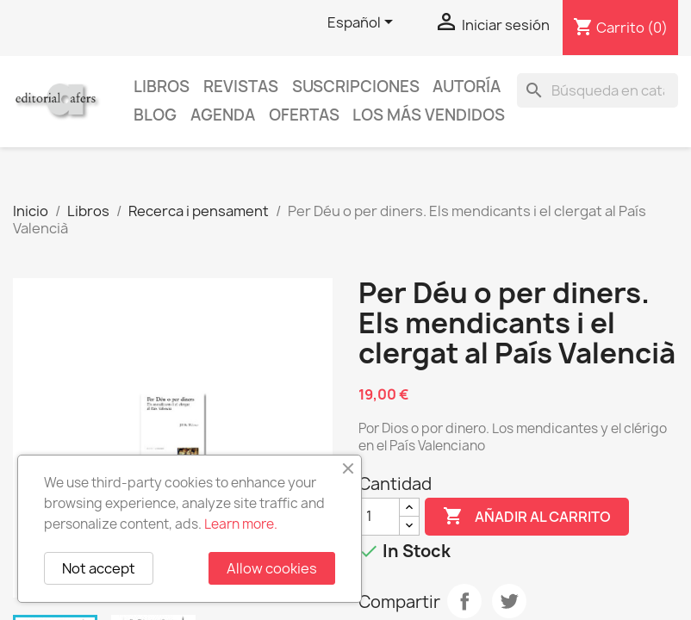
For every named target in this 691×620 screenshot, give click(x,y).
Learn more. (240, 524)
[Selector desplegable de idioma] (363, 23)
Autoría (467, 86)
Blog (155, 115)
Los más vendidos (428, 115)
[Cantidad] (379, 517)
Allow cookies (272, 568)
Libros (162, 86)
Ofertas (304, 115)
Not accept (98, 568)
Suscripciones (356, 86)
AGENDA (222, 115)
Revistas (240, 86)
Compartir (464, 601)
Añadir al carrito (527, 516)
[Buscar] (597, 90)
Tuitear (509, 601)
